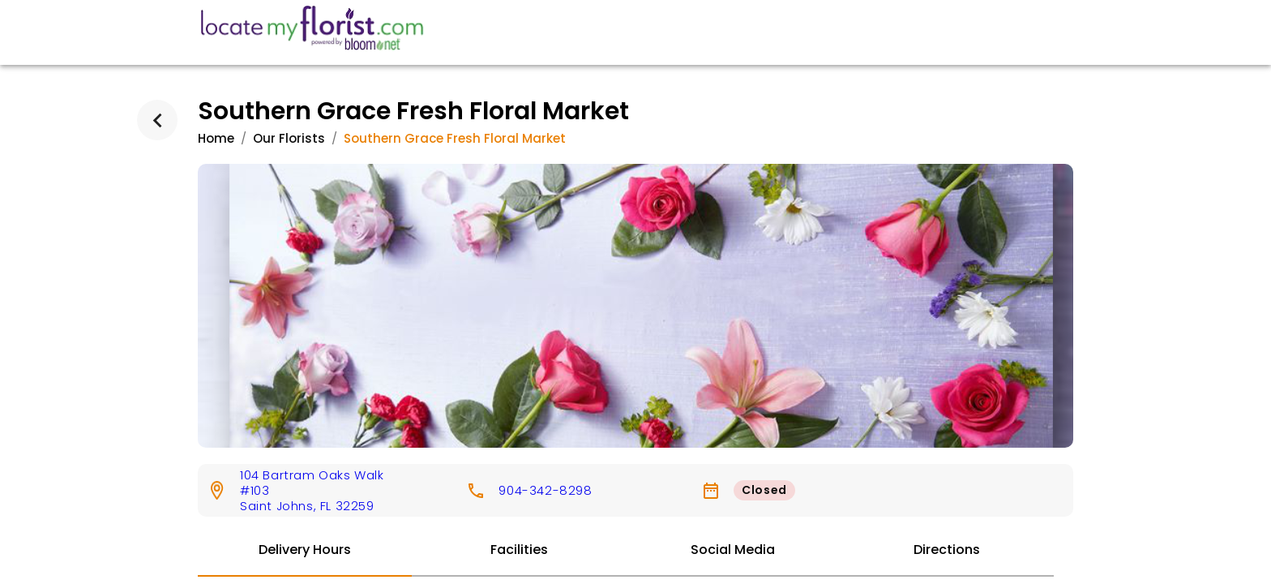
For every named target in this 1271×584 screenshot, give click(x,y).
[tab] (305, 551)
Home (216, 138)
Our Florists (289, 138)
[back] (157, 120)
